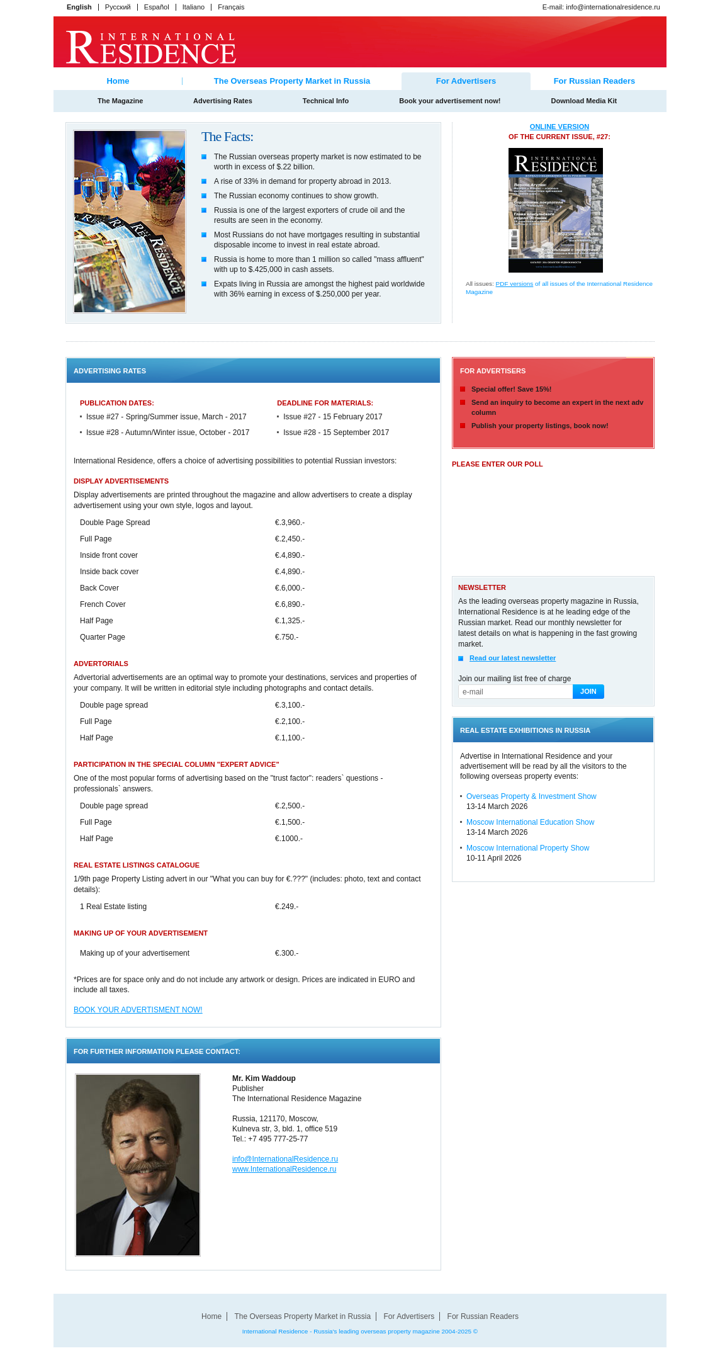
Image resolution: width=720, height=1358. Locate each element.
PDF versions (515, 283)
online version (559, 126)
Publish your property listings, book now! (540, 425)
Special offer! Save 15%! (511, 389)
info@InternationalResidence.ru (285, 1159)
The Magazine (113, 101)
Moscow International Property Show (527, 848)
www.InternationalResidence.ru (284, 1169)
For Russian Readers (595, 81)
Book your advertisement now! (450, 101)
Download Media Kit (592, 101)
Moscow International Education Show (530, 822)
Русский (118, 7)
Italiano (194, 7)
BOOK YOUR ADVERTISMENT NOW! (138, 1009)
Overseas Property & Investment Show (531, 796)
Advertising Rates (222, 101)
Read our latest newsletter (513, 658)
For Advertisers (409, 1316)
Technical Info (325, 101)
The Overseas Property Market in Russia (292, 81)
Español (156, 7)
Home (118, 81)
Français (231, 7)
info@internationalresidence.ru (613, 7)
